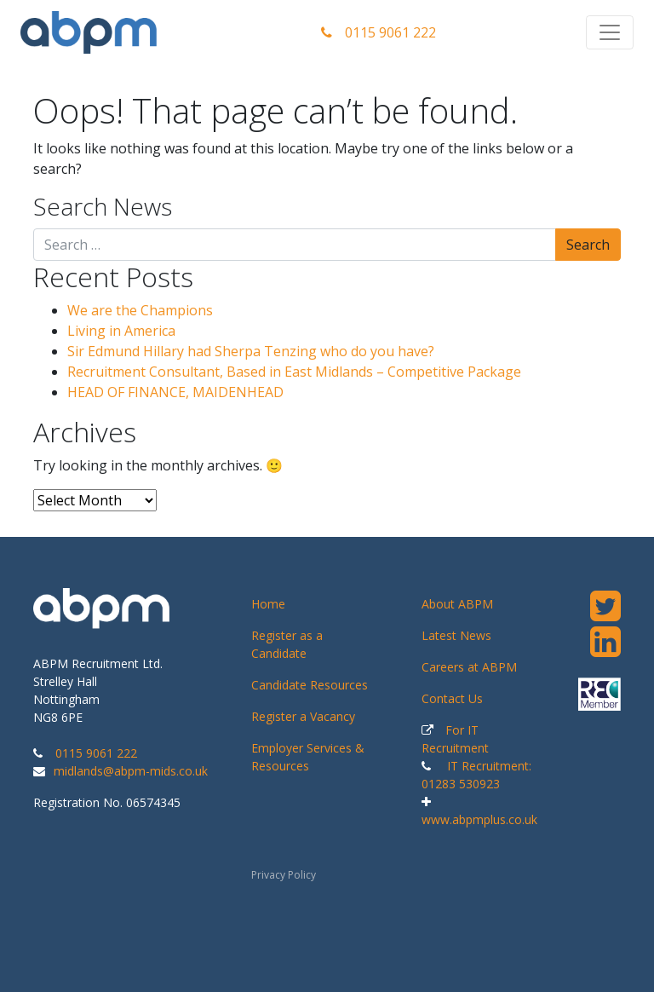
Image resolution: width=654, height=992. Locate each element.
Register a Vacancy (303, 716)
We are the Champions (140, 310)
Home (268, 604)
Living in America (121, 330)
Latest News (456, 635)
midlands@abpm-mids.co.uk (131, 771)
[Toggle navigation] (610, 32)
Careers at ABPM (469, 667)
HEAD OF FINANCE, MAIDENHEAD (175, 392)
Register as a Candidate (287, 644)
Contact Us (452, 698)
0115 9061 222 (378, 32)
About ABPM (457, 604)
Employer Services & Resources (307, 757)
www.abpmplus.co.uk (479, 819)
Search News (102, 207)
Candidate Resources (309, 685)
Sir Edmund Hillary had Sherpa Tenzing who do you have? (250, 351)
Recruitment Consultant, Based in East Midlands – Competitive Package (294, 371)
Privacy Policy (283, 875)
